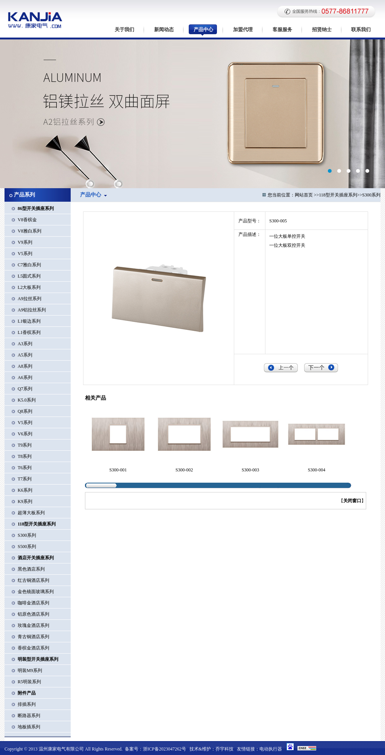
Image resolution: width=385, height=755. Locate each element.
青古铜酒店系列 (33, 636)
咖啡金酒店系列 (33, 603)
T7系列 (25, 479)
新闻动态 (164, 29)
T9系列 (25, 445)
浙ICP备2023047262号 (164, 749)
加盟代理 (243, 29)
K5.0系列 (27, 400)
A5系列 (25, 355)
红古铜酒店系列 (33, 580)
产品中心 (203, 29)
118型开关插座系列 (338, 195)
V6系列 (25, 433)
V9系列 (25, 242)
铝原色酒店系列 (33, 614)
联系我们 (361, 29)
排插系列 (27, 704)
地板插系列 (29, 726)
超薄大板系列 (31, 512)
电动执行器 (270, 749)
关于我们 (124, 29)
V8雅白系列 (29, 231)
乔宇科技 (224, 749)
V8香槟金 (27, 219)
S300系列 (27, 535)
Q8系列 (25, 411)
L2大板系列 (29, 287)
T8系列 (25, 456)
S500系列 (27, 546)
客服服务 (282, 29)
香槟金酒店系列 (33, 648)
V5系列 (25, 253)
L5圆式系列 (29, 276)
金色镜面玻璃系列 (36, 591)
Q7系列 (25, 388)
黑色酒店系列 (31, 569)
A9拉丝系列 (29, 298)
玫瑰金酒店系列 (33, 625)
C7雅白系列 (29, 264)
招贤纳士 (322, 29)
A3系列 (25, 343)
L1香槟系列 (29, 332)
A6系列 (25, 377)
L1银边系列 (29, 321)
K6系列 (25, 490)
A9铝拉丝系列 (32, 310)
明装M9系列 (30, 670)
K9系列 (25, 501)
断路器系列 (29, 715)
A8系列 (25, 366)
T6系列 (25, 467)
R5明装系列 (29, 681)
